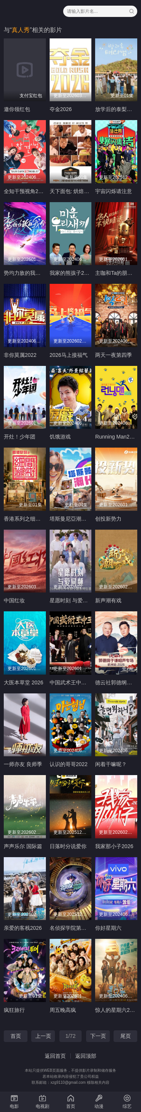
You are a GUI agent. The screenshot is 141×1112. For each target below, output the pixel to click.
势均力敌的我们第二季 (30, 273)
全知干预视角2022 (25, 191)
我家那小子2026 (114, 846)
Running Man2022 (116, 437)
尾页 (125, 1036)
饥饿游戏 (60, 437)
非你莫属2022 (20, 355)
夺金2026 (61, 109)
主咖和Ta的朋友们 (116, 273)
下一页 (98, 1036)
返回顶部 (85, 1056)
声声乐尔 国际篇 (23, 846)
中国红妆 (14, 600)
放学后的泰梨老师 (116, 109)
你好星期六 (108, 928)
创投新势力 (108, 519)
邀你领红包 (17, 109)
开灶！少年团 (19, 437)
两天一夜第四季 (113, 355)
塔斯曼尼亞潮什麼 (71, 519)
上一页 (43, 1036)
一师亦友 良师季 (23, 764)
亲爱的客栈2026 (23, 928)
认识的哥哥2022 (69, 764)
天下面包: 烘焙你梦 (72, 191)
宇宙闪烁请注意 (113, 191)
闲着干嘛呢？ (111, 764)
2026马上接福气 (69, 355)
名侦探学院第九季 (71, 928)
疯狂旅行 (14, 1010)
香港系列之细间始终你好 (33, 519)
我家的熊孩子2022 (71, 273)
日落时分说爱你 (68, 846)
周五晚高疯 (63, 1010)
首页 (16, 1036)
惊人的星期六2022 (116, 1010)
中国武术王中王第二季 (76, 682)
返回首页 (55, 1056)
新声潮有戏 (108, 600)
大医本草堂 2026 (23, 682)
